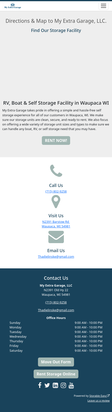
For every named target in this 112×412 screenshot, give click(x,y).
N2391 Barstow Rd (56, 221)
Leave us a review (99, 400)
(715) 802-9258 (56, 191)
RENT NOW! (56, 140)
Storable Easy (99, 395)
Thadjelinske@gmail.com (56, 256)
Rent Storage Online (56, 374)
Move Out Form (56, 362)
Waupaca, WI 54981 (56, 226)
